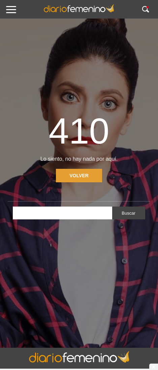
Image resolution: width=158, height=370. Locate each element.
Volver (79, 175)
